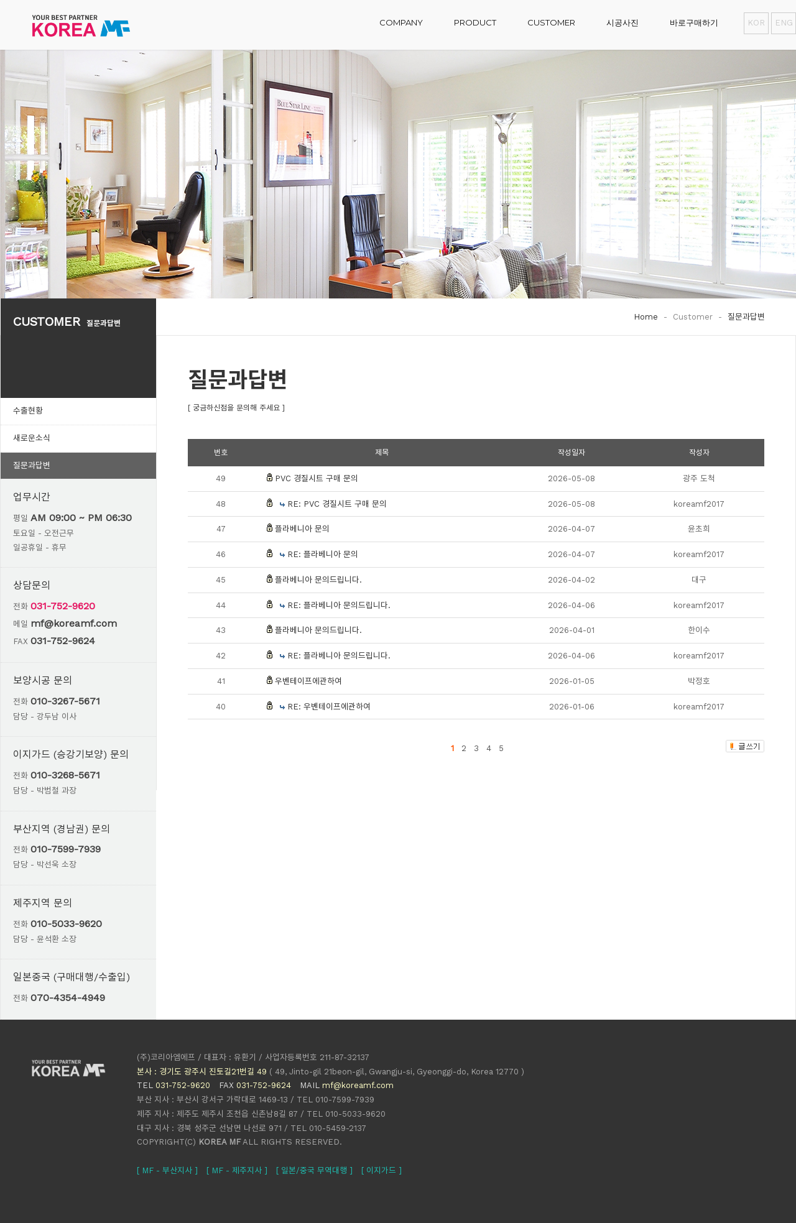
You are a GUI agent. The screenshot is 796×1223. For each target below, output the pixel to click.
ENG (783, 22)
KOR (756, 22)
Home (646, 316)
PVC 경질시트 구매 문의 (316, 478)
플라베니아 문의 (302, 528)
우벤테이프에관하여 (308, 681)
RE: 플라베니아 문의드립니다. (339, 605)
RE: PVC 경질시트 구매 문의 (337, 504)
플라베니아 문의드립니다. (318, 579)
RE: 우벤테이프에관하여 (329, 706)
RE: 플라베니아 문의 (322, 554)
